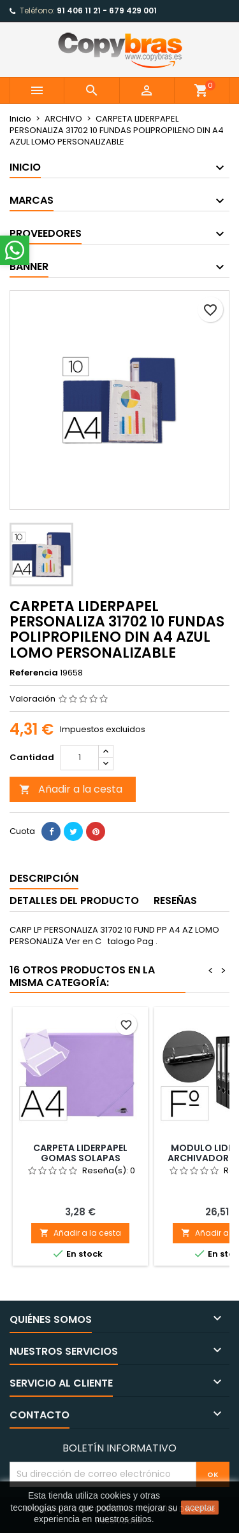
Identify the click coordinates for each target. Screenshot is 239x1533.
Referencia (34, 673)
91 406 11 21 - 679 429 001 (107, 10)
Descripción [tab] (44, 878)
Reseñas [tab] (175, 900)
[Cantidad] (80, 757)
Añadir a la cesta (70, 789)
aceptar (200, 1507)
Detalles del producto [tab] (74, 900)
